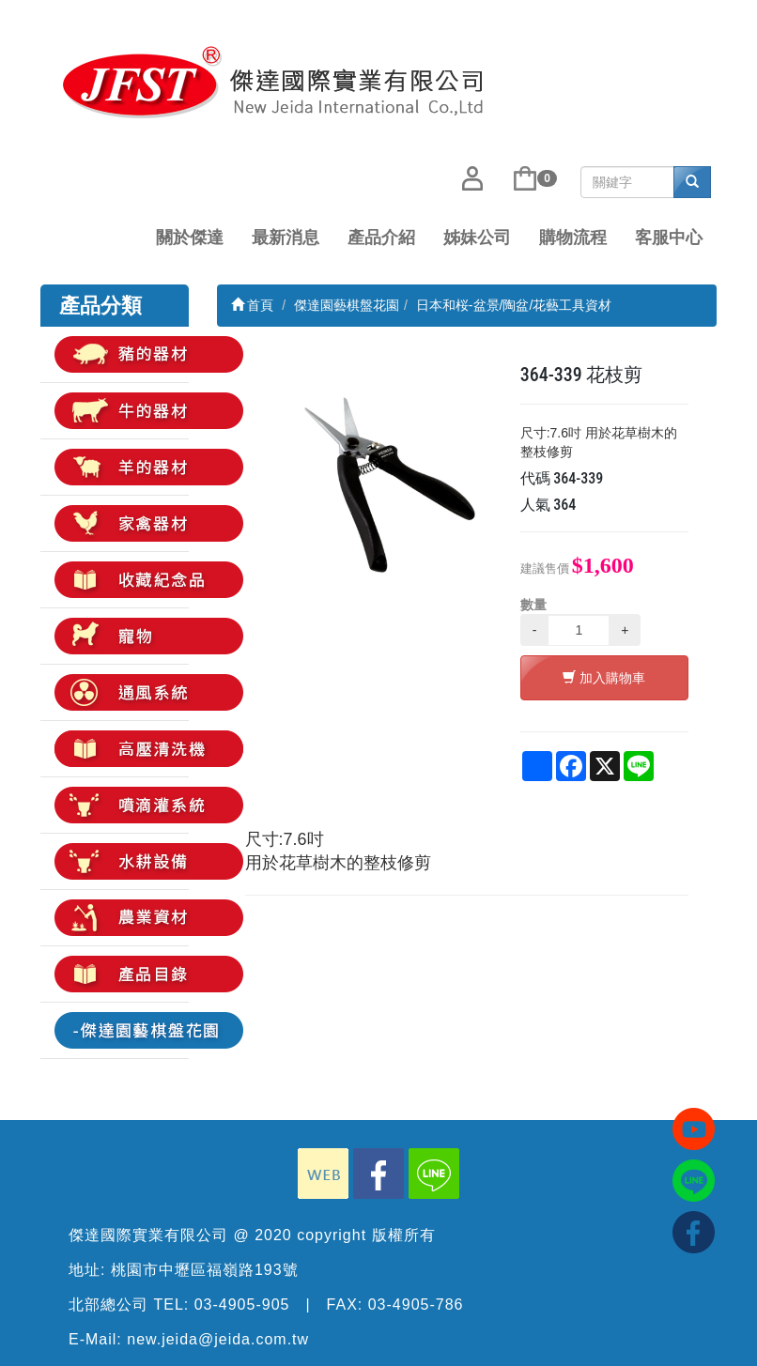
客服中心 (669, 237)
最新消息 (285, 237)
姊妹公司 (477, 237)
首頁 (252, 305)
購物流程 (573, 237)
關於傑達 (190, 237)
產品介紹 (381, 237)
